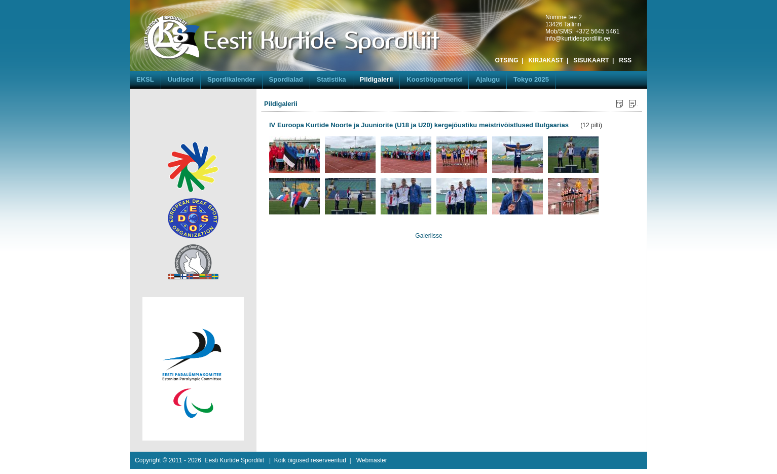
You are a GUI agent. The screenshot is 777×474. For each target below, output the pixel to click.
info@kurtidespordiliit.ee (577, 38)
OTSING (507, 60)
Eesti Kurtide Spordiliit (234, 460)
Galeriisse (428, 235)
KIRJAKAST (546, 60)
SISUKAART (591, 60)
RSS (625, 60)
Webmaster (371, 460)
